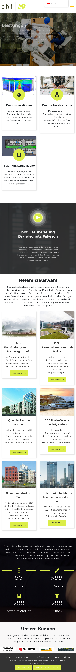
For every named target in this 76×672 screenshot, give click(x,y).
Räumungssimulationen (20, 165)
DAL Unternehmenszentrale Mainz (58, 347)
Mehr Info (19, 373)
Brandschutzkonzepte (57, 105)
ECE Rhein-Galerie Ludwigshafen (57, 422)
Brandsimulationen (19, 105)
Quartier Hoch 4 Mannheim (19, 422)
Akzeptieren (23, 667)
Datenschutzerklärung (47, 667)
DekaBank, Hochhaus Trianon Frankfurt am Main (57, 497)
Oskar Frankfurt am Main (19, 495)
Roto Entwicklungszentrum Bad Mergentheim (19, 347)
